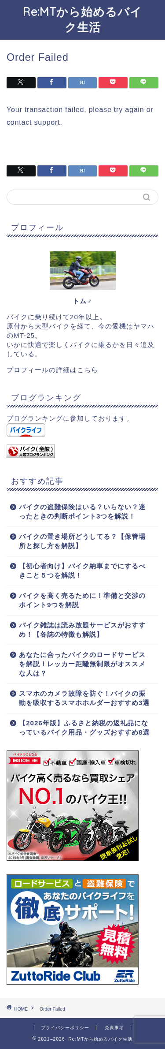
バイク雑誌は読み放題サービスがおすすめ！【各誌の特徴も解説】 (82, 629)
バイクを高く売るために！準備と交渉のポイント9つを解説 (82, 600)
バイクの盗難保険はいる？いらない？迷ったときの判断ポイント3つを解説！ (82, 511)
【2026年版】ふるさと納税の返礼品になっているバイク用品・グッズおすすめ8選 (84, 727)
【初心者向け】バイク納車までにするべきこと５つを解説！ (82, 570)
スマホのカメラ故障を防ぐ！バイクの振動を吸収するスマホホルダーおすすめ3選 (84, 698)
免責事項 (114, 1027)
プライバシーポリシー (65, 1027)
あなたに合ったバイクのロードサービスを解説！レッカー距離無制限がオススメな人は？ (82, 664)
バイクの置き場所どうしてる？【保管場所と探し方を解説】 (82, 541)
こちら (87, 369)
